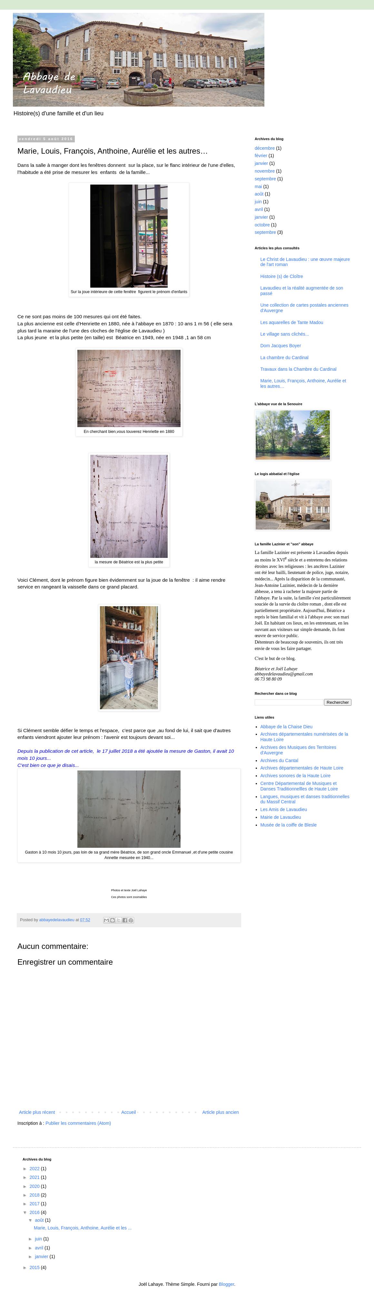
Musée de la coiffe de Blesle (289, 824)
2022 (35, 1168)
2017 (35, 1203)
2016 (35, 1212)
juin (258, 201)
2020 (35, 1186)
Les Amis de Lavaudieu (284, 809)
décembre (265, 148)
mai (258, 186)
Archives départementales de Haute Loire (302, 767)
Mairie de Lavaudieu (281, 817)
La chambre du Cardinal (285, 357)
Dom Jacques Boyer (281, 345)
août (259, 193)
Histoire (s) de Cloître (282, 276)
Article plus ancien (220, 1112)
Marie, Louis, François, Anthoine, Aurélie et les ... (83, 1227)
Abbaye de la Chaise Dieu (287, 726)
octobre (262, 224)
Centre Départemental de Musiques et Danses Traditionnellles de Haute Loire (299, 786)
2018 (35, 1195)
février (261, 155)
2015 (35, 1267)
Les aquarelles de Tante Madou (292, 322)
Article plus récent (37, 1112)
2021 (35, 1177)
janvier (261, 163)
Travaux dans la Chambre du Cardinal (299, 369)
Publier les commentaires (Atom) (78, 1123)
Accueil (128, 1112)
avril (259, 209)
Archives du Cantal (280, 760)
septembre (265, 178)
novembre (265, 171)
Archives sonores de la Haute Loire (296, 775)
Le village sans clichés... (285, 334)
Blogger (226, 1284)
